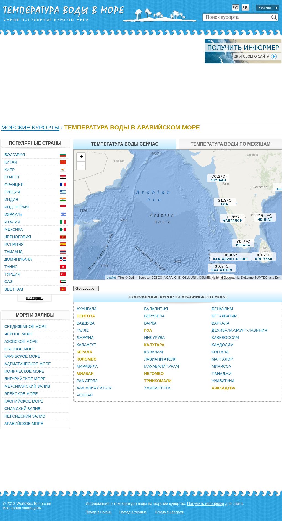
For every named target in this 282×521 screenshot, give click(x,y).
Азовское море (21, 341)
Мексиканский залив (27, 386)
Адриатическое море (27, 364)
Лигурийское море (25, 379)
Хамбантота (157, 388)
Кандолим (223, 345)
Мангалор (222, 359)
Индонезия (16, 207)
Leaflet (111, 277)
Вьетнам (13, 289)
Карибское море (22, 356)
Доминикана (18, 259)
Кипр (9, 169)
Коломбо (86, 359)
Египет (12, 177)
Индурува (154, 337)
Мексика (13, 229)
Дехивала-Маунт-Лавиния (239, 330)
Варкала (220, 323)
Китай (10, 162)
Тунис (11, 267)
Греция (12, 192)
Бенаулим (222, 309)
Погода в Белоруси (169, 512)
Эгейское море (21, 394)
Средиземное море (25, 326)
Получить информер (205, 503)
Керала (84, 352)
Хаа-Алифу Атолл (95, 388)
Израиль (13, 214)
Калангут (86, 345)
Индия (11, 199)
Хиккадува (224, 388)
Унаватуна (223, 381)
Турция (12, 274)
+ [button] (81, 157)
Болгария (14, 154)
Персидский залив (24, 416)
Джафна (85, 337)
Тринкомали (157, 381)
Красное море (19, 349)
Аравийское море (23, 423)
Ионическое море (24, 371)
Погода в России (98, 512)
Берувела (154, 316)
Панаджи (222, 373)
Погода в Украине (133, 512)
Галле (83, 330)
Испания (14, 244)
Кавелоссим (225, 337)
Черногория (17, 237)
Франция (14, 184)
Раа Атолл (87, 381)
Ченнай (85, 395)
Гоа (148, 330)
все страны (34, 298)
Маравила (87, 366)
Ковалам (153, 352)
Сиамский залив (22, 408)
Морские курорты (30, 127)
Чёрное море (18, 334)
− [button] (81, 166)
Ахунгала (87, 309)
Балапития (156, 309)
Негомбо (154, 373)
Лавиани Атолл (160, 359)
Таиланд (13, 252)
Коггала (220, 352)
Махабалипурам (161, 366)
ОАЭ (8, 281)
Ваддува (86, 323)
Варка (150, 323)
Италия (12, 222)
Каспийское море (23, 401)
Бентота (86, 316)
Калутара (154, 345)
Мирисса (221, 366)
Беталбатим (224, 316)
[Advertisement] (100, 77)
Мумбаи (85, 373)
